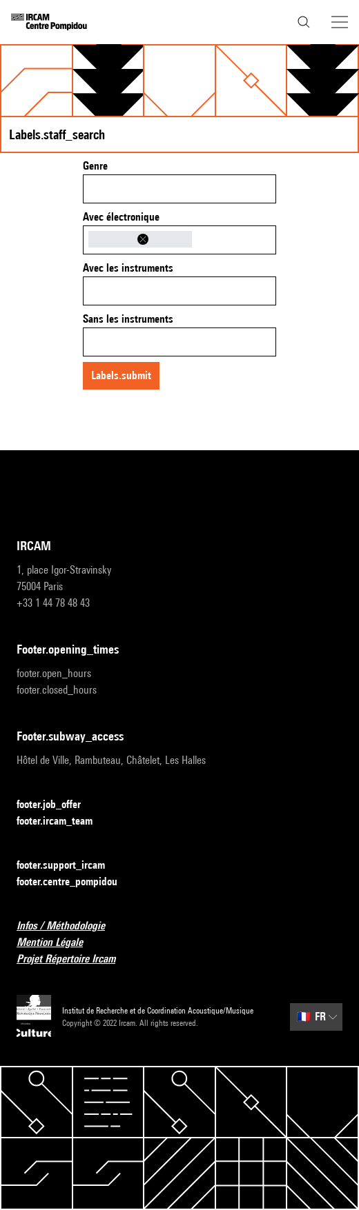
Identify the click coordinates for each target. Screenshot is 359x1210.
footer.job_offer (57, 805)
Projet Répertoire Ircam (74, 959)
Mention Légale (58, 943)
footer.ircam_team (63, 821)
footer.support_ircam (69, 865)
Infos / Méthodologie (69, 926)
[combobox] (179, 188)
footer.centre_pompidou (75, 882)
